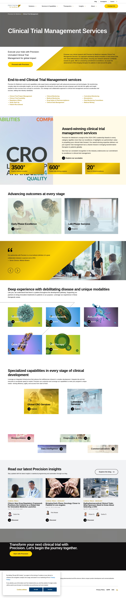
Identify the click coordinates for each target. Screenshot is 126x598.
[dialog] (31, 583)
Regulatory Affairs (16, 100)
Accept (36, 589)
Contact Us (111, 6)
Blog (95, 1)
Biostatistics (88, 98)
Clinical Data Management (55, 102)
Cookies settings (22, 589)
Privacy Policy (100, 589)
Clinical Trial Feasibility (17, 98)
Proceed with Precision (20, 64)
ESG (113, 589)
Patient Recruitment (16, 104)
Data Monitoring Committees (93, 100)
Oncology (61, 501)
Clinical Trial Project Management (21, 96)
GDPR (108, 589)
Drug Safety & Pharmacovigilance (58, 100)
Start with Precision (20, 554)
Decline (50, 589)
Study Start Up (14, 102)
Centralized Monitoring (91, 96)
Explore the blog (105, 472)
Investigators (103, 1)
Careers (112, 1)
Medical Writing (89, 102)
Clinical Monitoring (53, 96)
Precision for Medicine (14, 14)
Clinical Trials (13, 501)
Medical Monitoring (53, 98)
